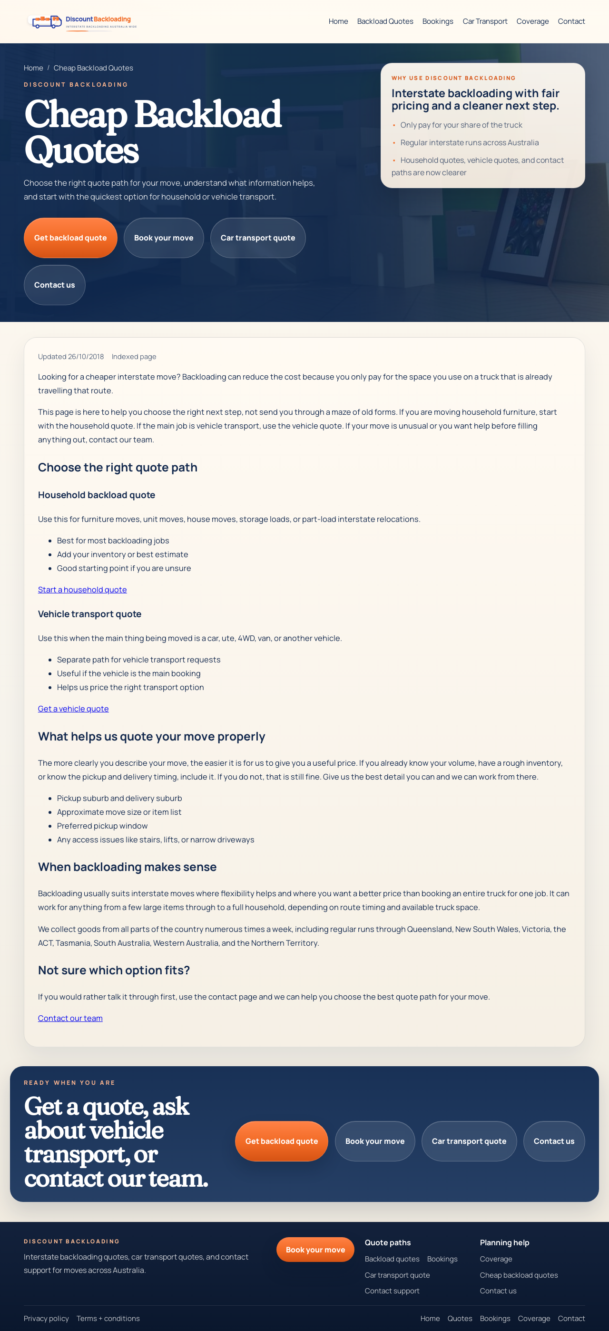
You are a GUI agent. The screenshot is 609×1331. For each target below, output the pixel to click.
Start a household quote (82, 589)
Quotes (460, 1318)
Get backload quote (70, 237)
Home (338, 21)
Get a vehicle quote (73, 708)
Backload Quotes (385, 21)
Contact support (392, 1291)
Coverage (533, 21)
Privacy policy (46, 1318)
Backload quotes (392, 1259)
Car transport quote (258, 237)
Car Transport (485, 21)
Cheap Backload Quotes (93, 68)
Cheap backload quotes (519, 1275)
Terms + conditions (108, 1318)
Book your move (164, 237)
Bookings (437, 21)
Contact (571, 21)
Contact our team (70, 1018)
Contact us (54, 285)
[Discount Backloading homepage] (85, 21)
